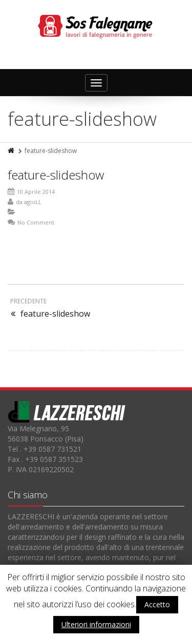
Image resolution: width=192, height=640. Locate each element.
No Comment (35, 222)
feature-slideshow (56, 174)
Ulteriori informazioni (96, 624)
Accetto (157, 604)
